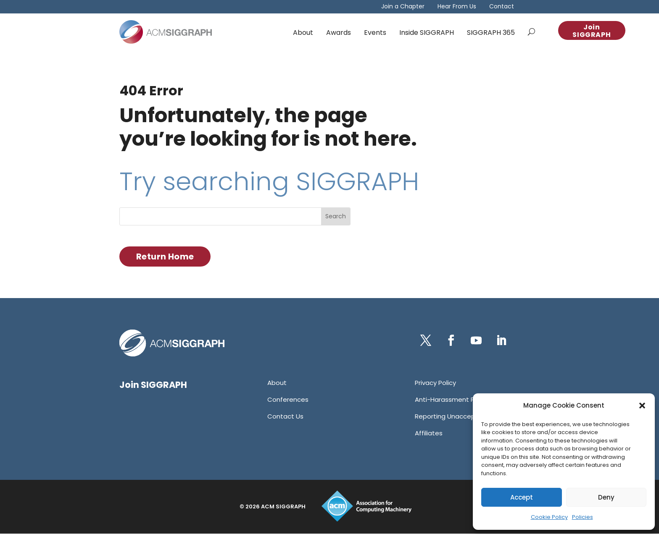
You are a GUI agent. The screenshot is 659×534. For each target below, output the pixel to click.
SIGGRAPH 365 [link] (491, 32)
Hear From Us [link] (457, 6)
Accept (521, 497)
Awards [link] (338, 32)
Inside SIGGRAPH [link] (426, 32)
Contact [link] (501, 6)
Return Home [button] (165, 256)
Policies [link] (582, 517)
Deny (606, 497)
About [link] (303, 32)
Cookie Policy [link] (549, 517)
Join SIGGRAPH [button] (591, 30)
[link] (165, 31)
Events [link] (375, 32)
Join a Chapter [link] (402, 6)
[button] (642, 405)
